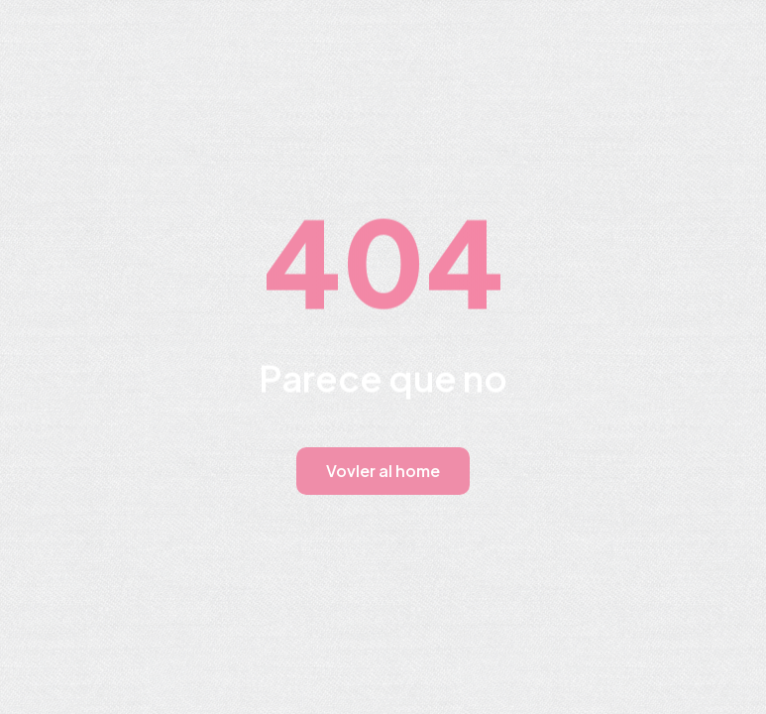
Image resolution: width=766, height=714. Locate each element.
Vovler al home (383, 470)
